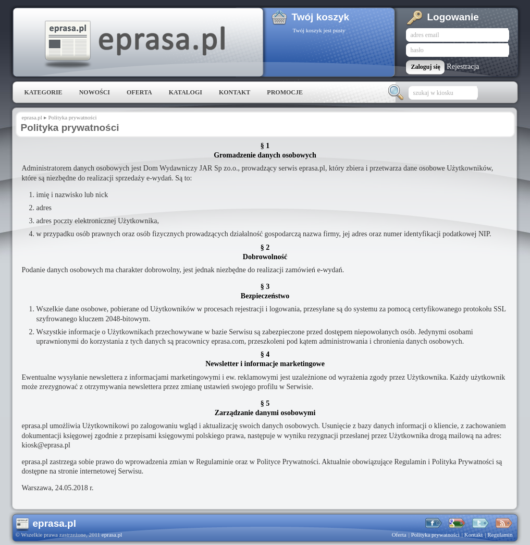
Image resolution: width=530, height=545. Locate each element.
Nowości (94, 92)
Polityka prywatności (72, 117)
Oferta (139, 92)
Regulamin (499, 534)
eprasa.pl (134, 45)
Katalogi (185, 92)
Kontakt (234, 92)
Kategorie (43, 92)
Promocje (285, 92)
